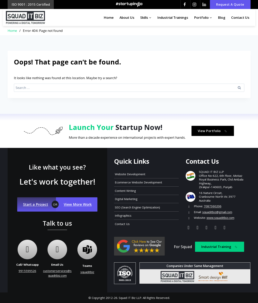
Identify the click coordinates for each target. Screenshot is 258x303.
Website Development (130, 174)
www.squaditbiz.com (220, 218)
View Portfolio (213, 131)
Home (109, 17)
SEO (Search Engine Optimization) (137, 207)
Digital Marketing (126, 199)
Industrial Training (219, 246)
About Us (127, 17)
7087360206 (212, 206)
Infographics (123, 215)
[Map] (224, 227)
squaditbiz (87, 272)
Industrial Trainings (172, 17)
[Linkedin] (204, 4)
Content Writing (125, 191)
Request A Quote (230, 4)
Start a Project (35, 204)
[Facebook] (184, 4)
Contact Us (240, 17)
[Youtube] (215, 227)
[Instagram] (194, 4)
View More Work (78, 204)
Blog (221, 17)
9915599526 (27, 271)
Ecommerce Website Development (138, 182)
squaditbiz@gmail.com (217, 212)
